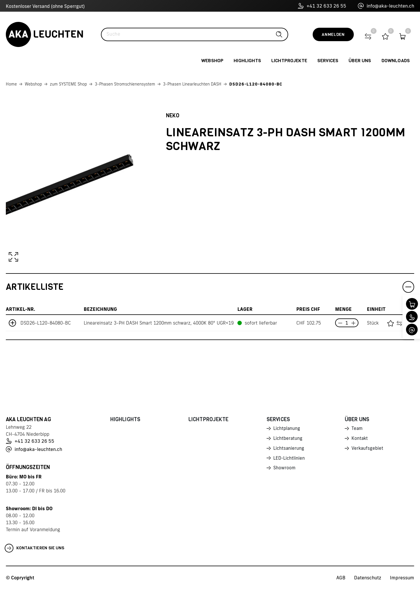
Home (11, 84)
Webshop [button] (212, 60)
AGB (340, 578)
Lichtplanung (287, 429)
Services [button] (327, 60)
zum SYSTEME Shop (68, 84)
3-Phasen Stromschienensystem (125, 84)
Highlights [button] (247, 60)
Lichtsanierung (289, 449)
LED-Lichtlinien (289, 459)
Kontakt (359, 439)
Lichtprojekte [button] (289, 60)
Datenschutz (367, 578)
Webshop (33, 84)
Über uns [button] (360, 60)
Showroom (284, 470)
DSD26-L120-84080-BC (255, 84)
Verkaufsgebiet (367, 449)
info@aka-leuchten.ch (386, 6)
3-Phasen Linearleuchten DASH (192, 84)
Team (357, 429)
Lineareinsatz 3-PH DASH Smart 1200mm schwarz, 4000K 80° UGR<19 (159, 323)
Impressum (402, 578)
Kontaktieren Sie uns (34, 548)
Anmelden (333, 34)
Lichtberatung (288, 439)
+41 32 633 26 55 (322, 6)
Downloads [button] (396, 60)
